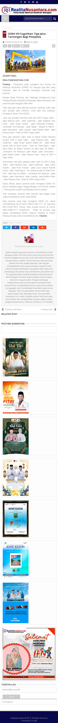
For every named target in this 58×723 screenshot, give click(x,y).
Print (16, 46)
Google (34, 721)
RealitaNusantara (17, 718)
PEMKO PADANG (15, 223)
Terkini (11, 697)
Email (25, 46)
